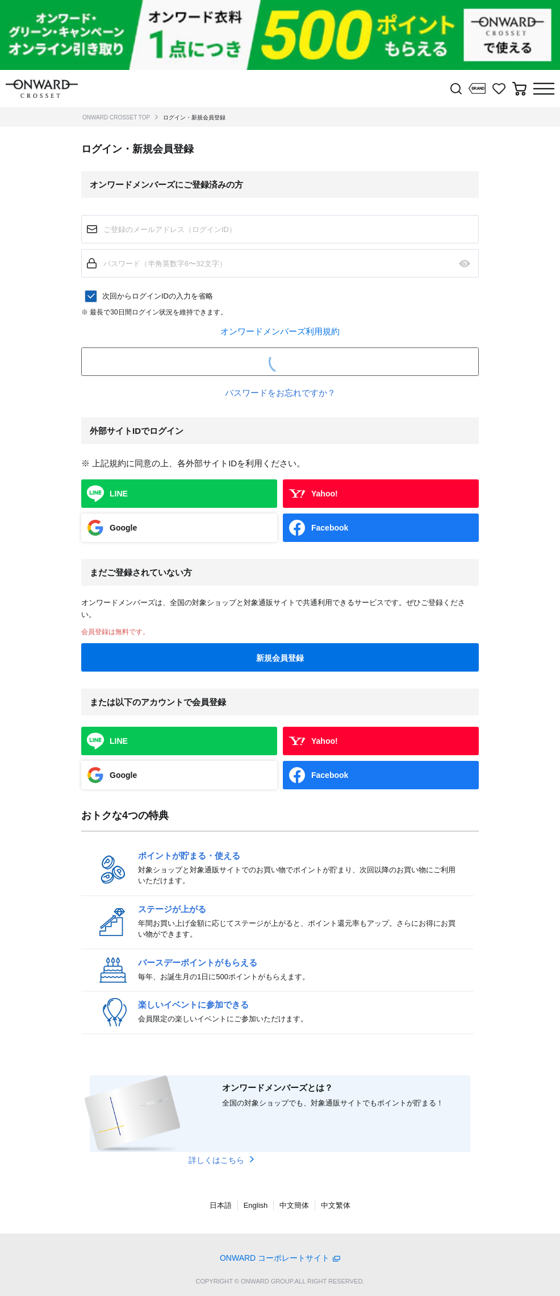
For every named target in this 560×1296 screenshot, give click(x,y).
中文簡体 (294, 1205)
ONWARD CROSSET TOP (116, 117)
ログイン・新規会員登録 (194, 117)
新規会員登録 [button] (280, 658)
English (256, 1205)
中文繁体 (335, 1205)
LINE (119, 493)
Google (123, 527)
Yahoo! (324, 493)
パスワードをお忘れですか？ (280, 393)
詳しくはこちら (216, 1160)
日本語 (221, 1205)
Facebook (329, 527)
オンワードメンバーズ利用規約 (280, 331)
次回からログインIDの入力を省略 (157, 296)
